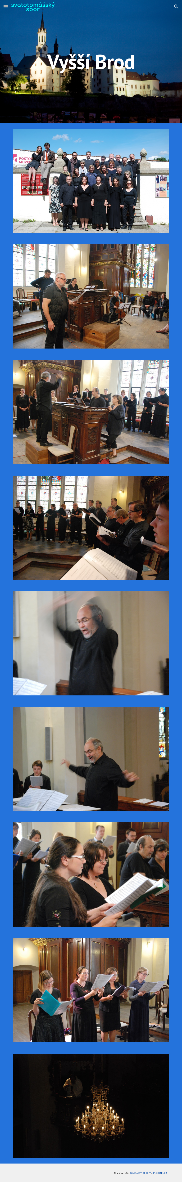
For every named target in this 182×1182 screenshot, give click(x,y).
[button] (5, 6)
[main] (91, 61)
